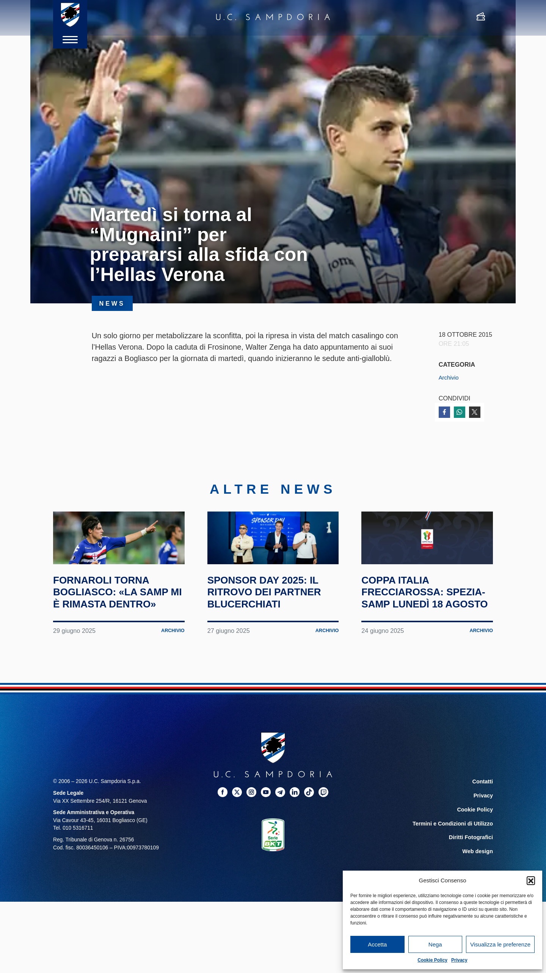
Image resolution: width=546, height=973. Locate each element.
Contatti (483, 822)
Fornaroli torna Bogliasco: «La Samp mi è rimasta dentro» (109, 627)
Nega (435, 944)
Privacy (459, 960)
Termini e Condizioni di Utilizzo (454, 863)
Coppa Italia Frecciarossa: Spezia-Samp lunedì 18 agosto (422, 627)
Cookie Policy (432, 960)
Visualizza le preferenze (500, 944)
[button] (531, 880)
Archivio (450, 377)
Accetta (377, 944)
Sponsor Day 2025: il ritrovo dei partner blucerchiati (273, 621)
